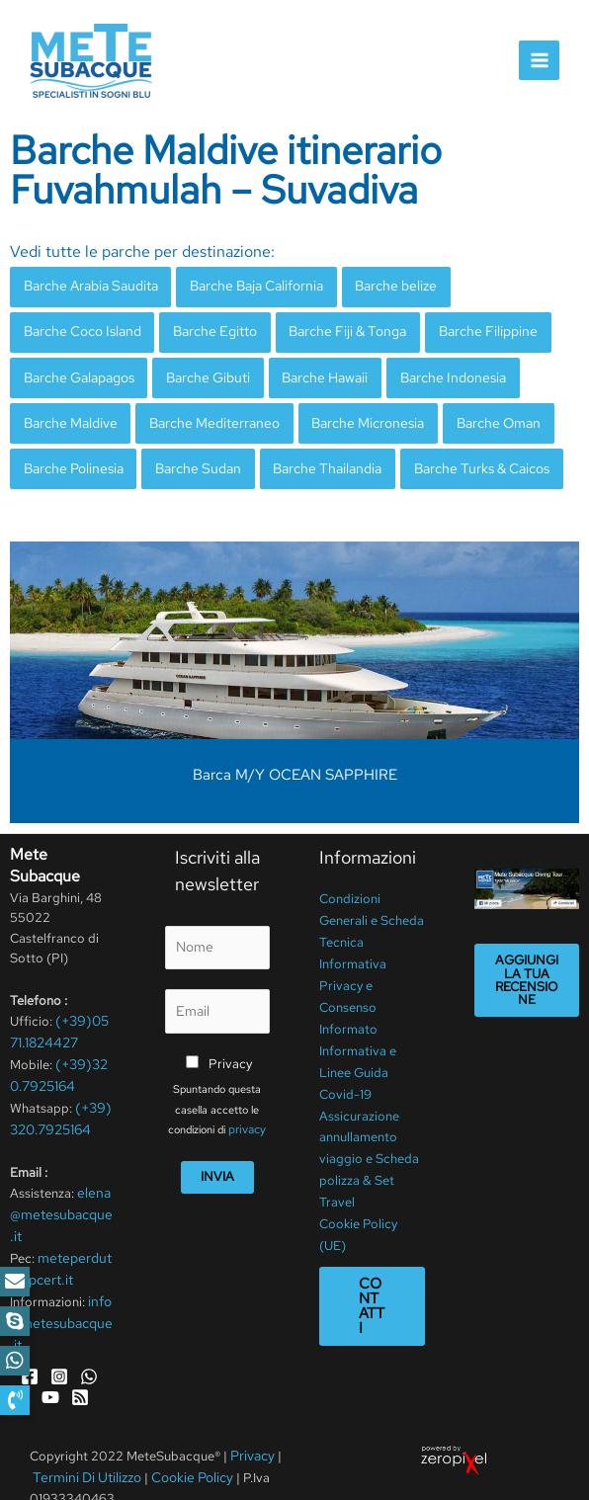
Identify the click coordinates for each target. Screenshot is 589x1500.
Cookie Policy (184, 1439)
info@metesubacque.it (61, 1289)
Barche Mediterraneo (204, 411)
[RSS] (80, 1361)
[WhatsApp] (89, 1341)
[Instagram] (59, 1341)
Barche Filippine (466, 325)
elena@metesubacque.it (61, 1188)
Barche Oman (474, 411)
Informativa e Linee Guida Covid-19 (357, 1044)
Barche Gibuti (200, 369)
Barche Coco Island (79, 325)
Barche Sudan (188, 454)
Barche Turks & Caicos (458, 454)
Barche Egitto (205, 325)
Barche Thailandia (312, 454)
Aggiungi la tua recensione (526, 963)
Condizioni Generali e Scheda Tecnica (371, 903)
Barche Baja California (247, 283)
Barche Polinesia (71, 454)
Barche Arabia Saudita (88, 283)
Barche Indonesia (433, 369)
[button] (15, 1400)
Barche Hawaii (312, 369)
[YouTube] (50, 1361)
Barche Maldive (68, 411)
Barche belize (382, 283)
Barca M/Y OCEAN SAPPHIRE (295, 759)
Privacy (230, 1042)
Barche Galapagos (76, 369)
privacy (247, 1109)
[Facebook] (30, 1341)
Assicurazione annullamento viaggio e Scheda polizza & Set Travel (369, 1125)
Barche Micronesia (350, 411)
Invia (217, 1153)
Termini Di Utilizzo (85, 1439)
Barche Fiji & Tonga (333, 325)
